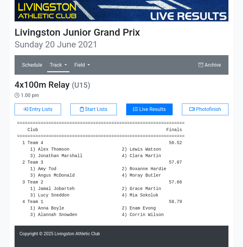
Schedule (32, 65)
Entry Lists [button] (38, 109)
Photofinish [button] (205, 109)
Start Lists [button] (94, 109)
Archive (209, 65)
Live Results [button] (149, 109)
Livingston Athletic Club (77, 233)
